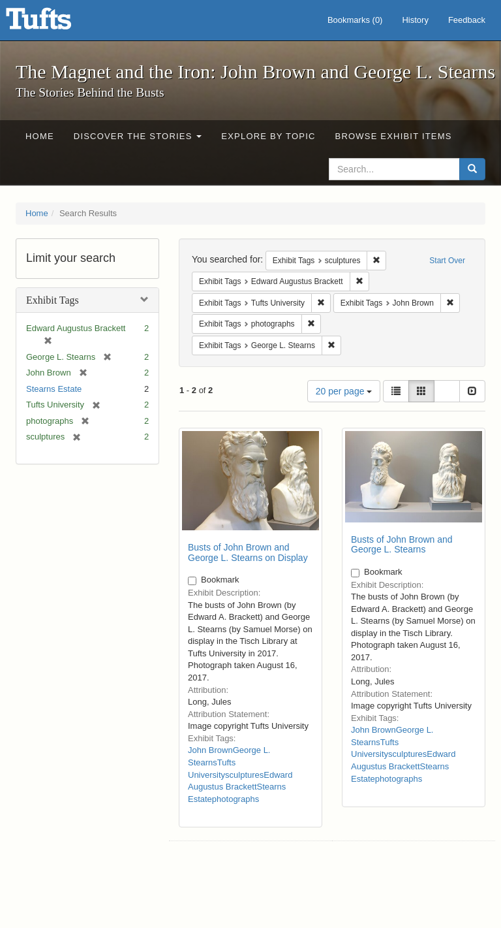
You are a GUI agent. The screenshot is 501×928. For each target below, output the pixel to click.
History (415, 20)
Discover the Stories (138, 136)
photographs (235, 799)
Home (39, 136)
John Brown (210, 750)
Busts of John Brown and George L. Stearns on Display (248, 552)
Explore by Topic (268, 136)
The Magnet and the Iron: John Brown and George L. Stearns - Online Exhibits (55, 23)
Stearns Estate (54, 389)
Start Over (447, 260)
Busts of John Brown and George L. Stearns (402, 544)
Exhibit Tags (52, 300)
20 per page (344, 391)
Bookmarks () (355, 20)
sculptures (244, 775)
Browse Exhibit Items (393, 136)
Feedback (466, 20)
